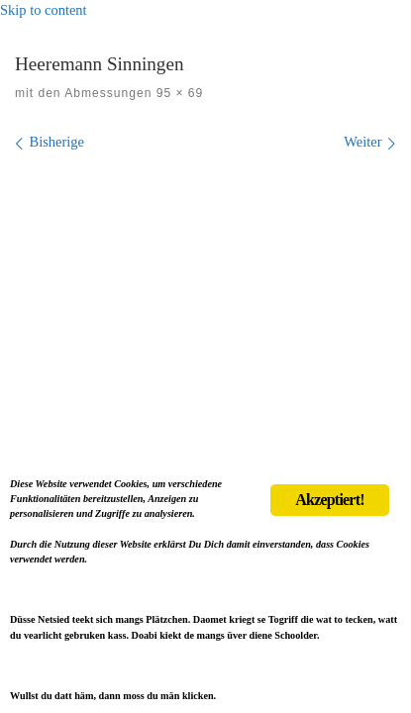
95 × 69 (177, 93)
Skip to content (43, 10)
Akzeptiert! (329, 499)
